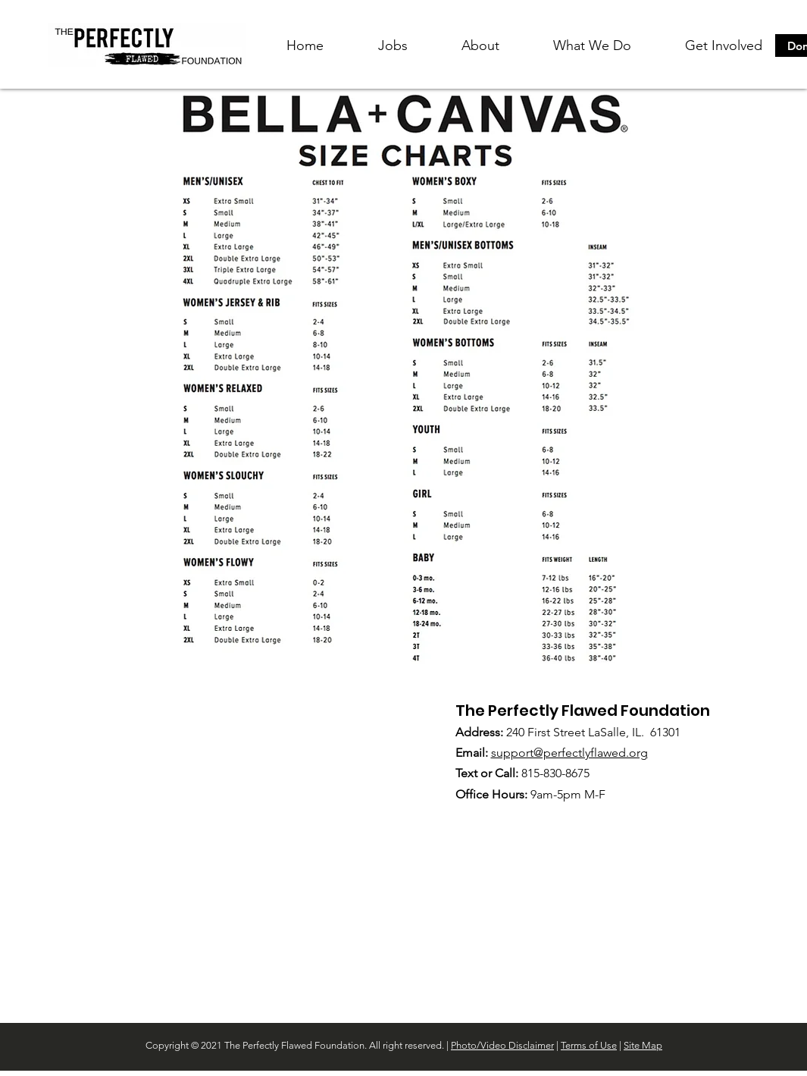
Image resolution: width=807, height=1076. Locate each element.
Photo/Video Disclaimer (502, 1045)
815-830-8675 (555, 773)
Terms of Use (589, 1045)
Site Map (643, 1045)
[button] (480, 45)
